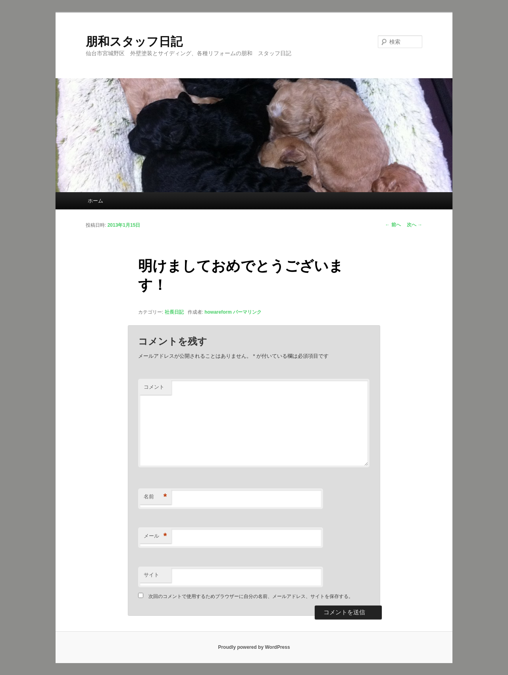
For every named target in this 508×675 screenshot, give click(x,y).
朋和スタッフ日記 (134, 41)
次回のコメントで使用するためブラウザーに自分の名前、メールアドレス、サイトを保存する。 (250, 596)
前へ (392, 225)
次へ (414, 225)
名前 (155, 497)
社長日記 (174, 312)
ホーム (95, 201)
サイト (151, 575)
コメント (154, 387)
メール (155, 536)
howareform (218, 312)
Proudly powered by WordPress (254, 647)
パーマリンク (247, 312)
